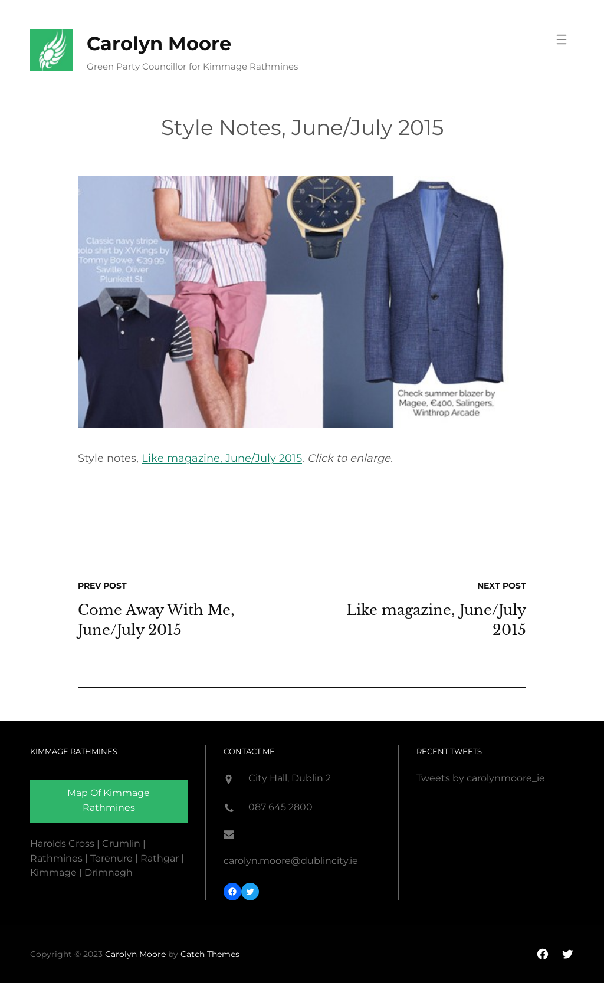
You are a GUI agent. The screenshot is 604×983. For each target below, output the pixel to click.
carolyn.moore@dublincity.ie (291, 860)
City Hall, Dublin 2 (289, 778)
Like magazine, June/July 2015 (222, 458)
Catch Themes (209, 954)
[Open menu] (561, 39)
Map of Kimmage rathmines (108, 800)
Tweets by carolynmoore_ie (480, 778)
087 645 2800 (280, 807)
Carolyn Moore (159, 43)
